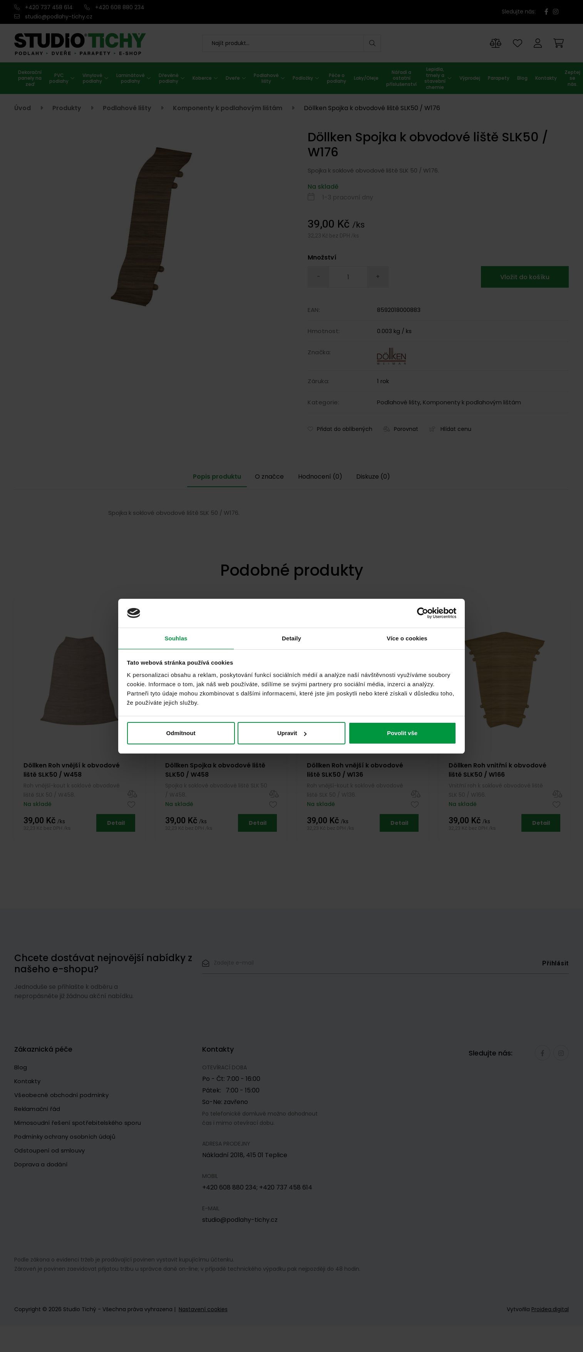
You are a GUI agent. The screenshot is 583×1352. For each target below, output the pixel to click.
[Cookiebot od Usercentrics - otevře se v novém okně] (422, 612)
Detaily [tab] (291, 638)
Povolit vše (402, 733)
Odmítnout (181, 733)
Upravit (292, 733)
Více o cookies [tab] (407, 638)
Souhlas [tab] (175, 638)
